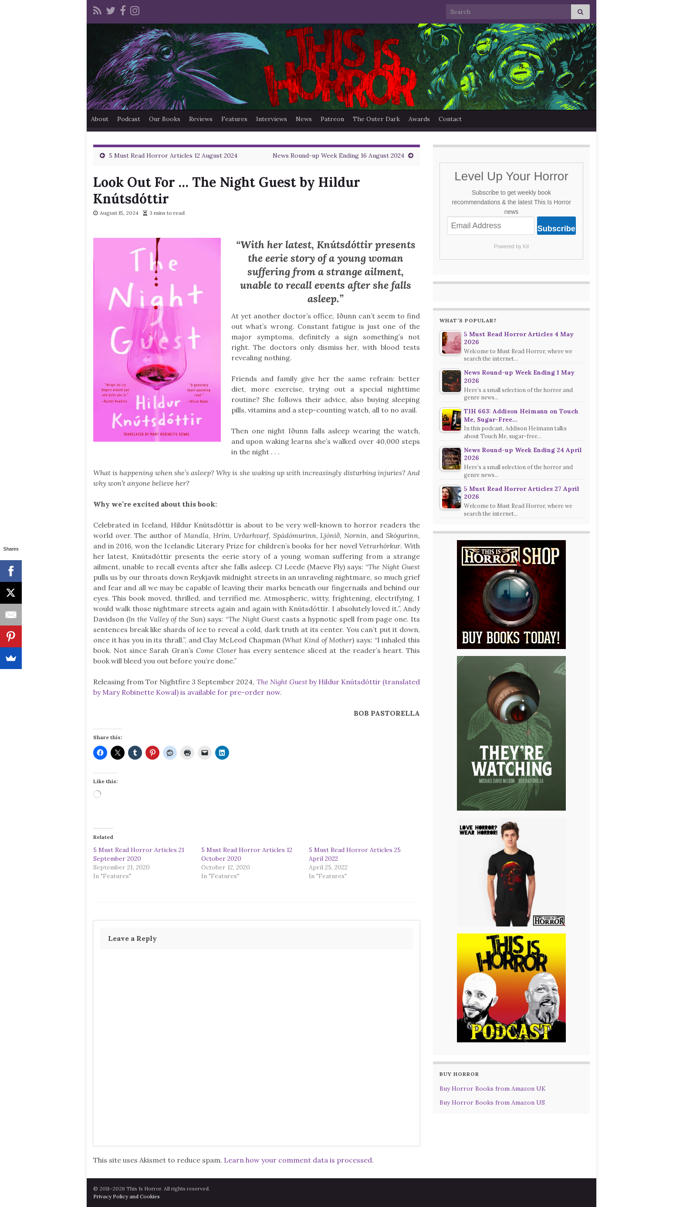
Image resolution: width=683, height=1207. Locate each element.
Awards (419, 119)
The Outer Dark (376, 119)
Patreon (332, 119)
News (304, 119)
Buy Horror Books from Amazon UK (493, 1088)
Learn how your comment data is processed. (299, 1160)
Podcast (128, 119)
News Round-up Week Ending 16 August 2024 (338, 155)
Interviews (271, 119)
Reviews (201, 119)
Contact (450, 119)
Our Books (164, 119)
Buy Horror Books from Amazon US (492, 1102)
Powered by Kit (511, 246)
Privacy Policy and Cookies (126, 1196)
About (99, 119)
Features (234, 119)
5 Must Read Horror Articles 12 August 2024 (173, 155)
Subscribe (556, 228)
